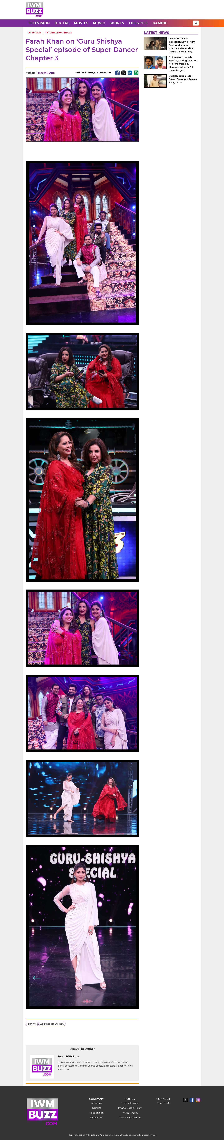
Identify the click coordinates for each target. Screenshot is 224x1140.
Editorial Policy (129, 1103)
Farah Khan (32, 1024)
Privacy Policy (130, 1112)
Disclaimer (96, 1117)
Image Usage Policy (130, 1107)
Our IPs (96, 1107)
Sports (117, 23)
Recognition (96, 1112)
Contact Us (163, 1103)
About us (96, 1103)
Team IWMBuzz (45, 72)
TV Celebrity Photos (58, 32)
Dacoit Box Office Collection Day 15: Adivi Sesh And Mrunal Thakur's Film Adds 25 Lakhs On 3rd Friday (182, 45)
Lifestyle (138, 23)
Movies (81, 23)
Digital (62, 23)
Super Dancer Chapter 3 (52, 1024)
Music (99, 23)
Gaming (160, 23)
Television (39, 23)
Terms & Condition (130, 1117)
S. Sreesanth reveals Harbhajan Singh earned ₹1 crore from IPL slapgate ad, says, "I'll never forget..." (183, 64)
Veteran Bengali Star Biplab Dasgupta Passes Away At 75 (183, 79)
